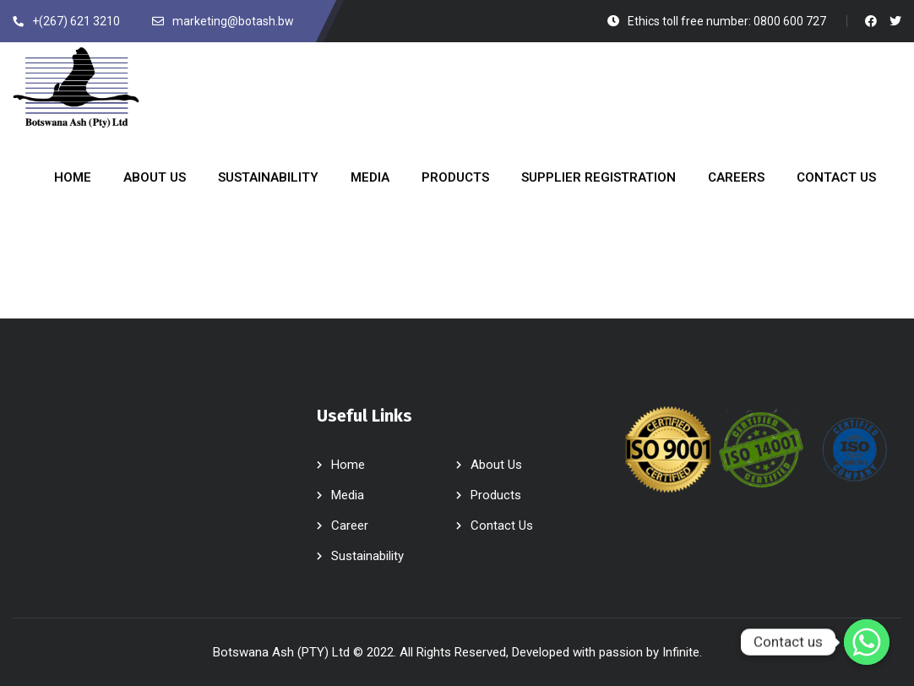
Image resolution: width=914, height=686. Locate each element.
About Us (496, 464)
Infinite (680, 652)
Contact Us (502, 525)
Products (496, 495)
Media (347, 495)
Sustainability (367, 556)
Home (348, 464)
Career (349, 525)
